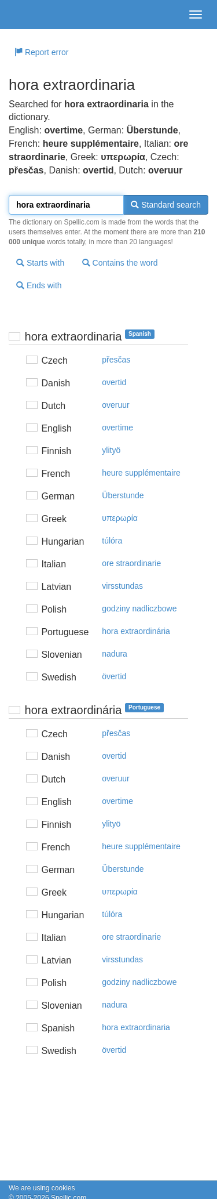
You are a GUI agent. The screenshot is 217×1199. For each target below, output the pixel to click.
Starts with (40, 262)
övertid (114, 676)
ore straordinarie (131, 563)
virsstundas (122, 586)
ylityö (111, 450)
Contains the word (120, 262)
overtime (117, 427)
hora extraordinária (136, 631)
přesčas (116, 359)
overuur (115, 405)
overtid (114, 382)
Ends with (39, 285)
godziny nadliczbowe (139, 608)
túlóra (112, 540)
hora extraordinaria (136, 1027)
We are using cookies (42, 1188)
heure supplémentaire (141, 472)
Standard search (166, 204)
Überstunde (123, 495)
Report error (41, 52)
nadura (114, 653)
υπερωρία (120, 518)
